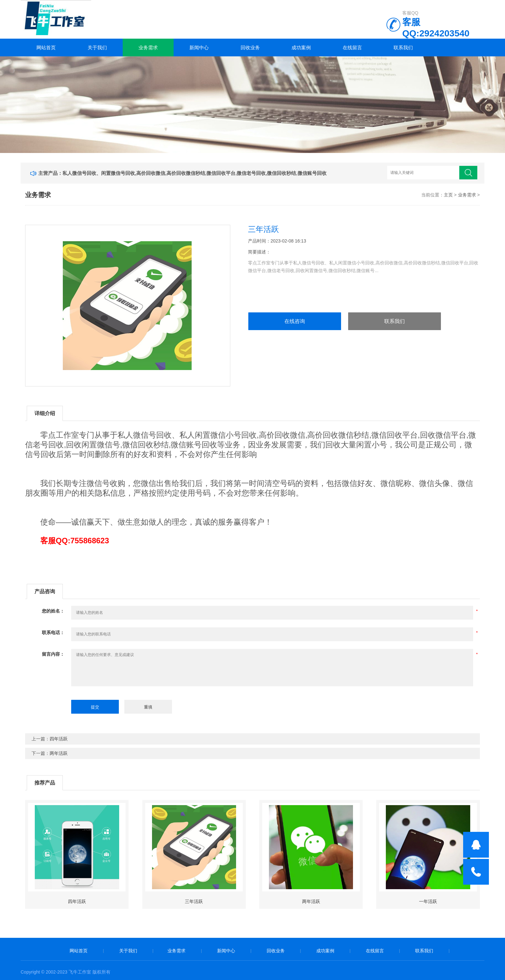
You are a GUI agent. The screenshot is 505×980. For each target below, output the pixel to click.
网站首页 (46, 47)
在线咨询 (294, 321)
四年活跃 (59, 738)
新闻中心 (199, 47)
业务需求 (148, 47)
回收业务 (250, 47)
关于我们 (97, 47)
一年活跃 (428, 901)
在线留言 (352, 47)
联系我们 (403, 47)
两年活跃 (59, 753)
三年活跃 (194, 901)
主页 (448, 194)
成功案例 (301, 47)
